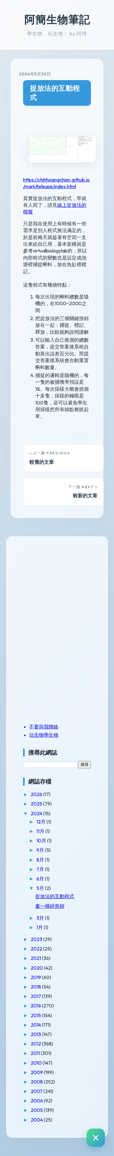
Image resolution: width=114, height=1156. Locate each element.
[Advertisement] (61, 587)
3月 (40, 918)
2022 (37, 949)
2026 (37, 794)
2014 (36, 1025)
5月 (40, 888)
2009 (37, 1072)
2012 (36, 1044)
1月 (40, 927)
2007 (37, 1091)
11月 (40, 831)
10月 (41, 840)
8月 (40, 860)
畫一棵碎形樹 (49, 906)
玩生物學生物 (43, 735)
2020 (37, 968)
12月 (41, 822)
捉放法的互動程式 (55, 93)
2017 (36, 996)
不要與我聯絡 (43, 727)
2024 (37, 813)
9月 (40, 850)
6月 (40, 879)
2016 (36, 1006)
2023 (37, 939)
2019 (36, 977)
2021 (36, 958)
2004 (37, 1120)
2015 (36, 1015)
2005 (37, 1110)
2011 (36, 1053)
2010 (37, 1063)
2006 (37, 1101)
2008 (37, 1082)
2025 (37, 804)
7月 (40, 869)
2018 (36, 987)
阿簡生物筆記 (57, 19)
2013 (36, 1034)
